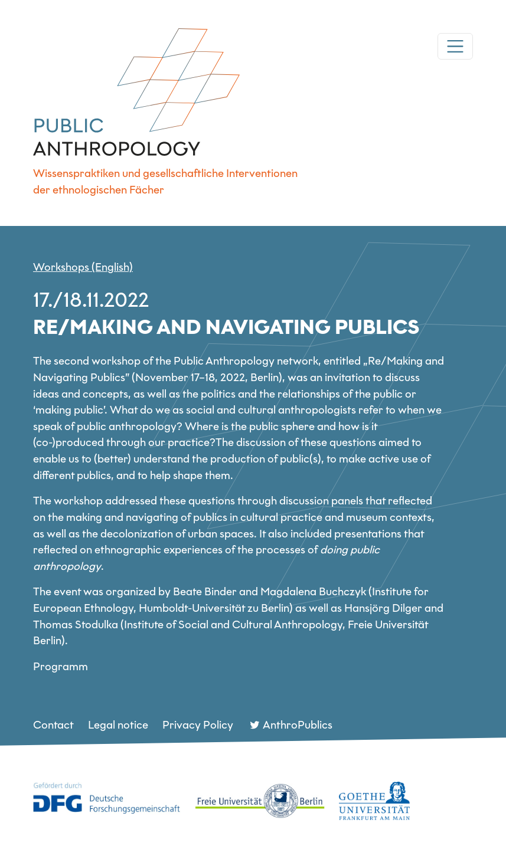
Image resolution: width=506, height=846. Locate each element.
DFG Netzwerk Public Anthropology (136, 92)
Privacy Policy (197, 725)
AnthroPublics (297, 725)
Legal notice (118, 725)
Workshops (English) (83, 267)
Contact (53, 725)
